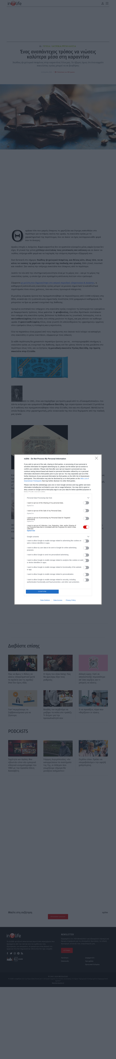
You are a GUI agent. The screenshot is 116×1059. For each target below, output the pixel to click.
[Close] (97, 459)
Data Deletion (45, 600)
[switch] (86, 502)
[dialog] (58, 529)
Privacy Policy (71, 600)
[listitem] (58, 498)
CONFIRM (42, 591)
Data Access (57, 600)
